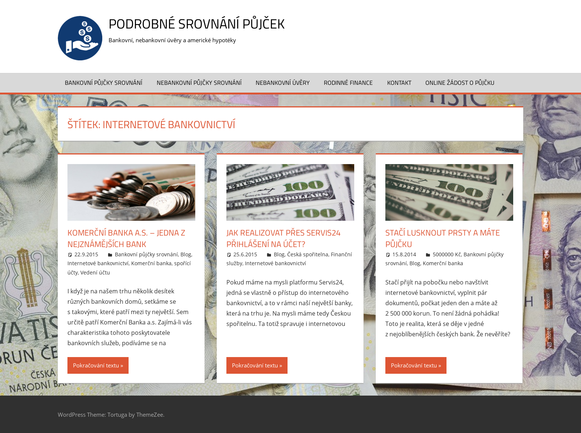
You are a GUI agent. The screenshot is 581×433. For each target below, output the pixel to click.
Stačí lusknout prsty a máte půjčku (442, 238)
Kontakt (399, 82)
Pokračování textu (96, 365)
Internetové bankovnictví (98, 263)
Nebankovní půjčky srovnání (199, 82)
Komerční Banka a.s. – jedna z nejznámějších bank (126, 238)
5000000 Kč (447, 254)
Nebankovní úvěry (283, 82)
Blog (185, 254)
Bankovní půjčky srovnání (103, 82)
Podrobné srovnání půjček (197, 23)
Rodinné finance (348, 82)
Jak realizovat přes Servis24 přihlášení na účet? (283, 238)
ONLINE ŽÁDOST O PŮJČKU (459, 82)
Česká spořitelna (307, 254)
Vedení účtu (95, 272)
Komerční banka (151, 263)
